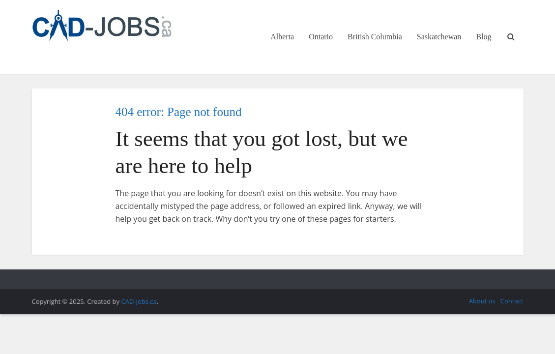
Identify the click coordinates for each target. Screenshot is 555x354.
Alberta (282, 36)
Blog (483, 36)
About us (482, 300)
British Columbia (375, 36)
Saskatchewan (439, 36)
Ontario (321, 36)
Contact (512, 300)
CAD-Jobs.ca (138, 301)
